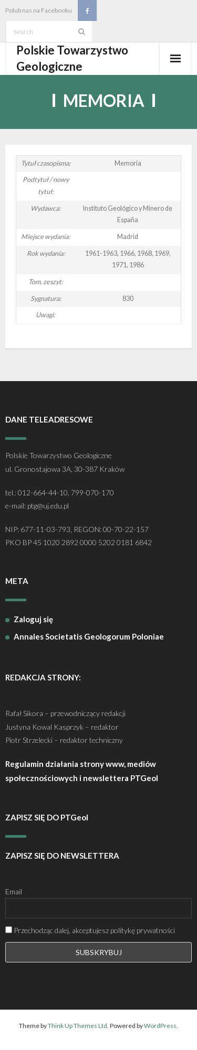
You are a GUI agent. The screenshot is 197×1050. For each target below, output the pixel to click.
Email (13, 891)
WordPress (160, 1026)
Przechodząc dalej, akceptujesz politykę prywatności (90, 930)
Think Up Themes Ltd (77, 1026)
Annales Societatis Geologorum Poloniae (89, 636)
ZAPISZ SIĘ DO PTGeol (46, 817)
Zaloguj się (33, 619)
